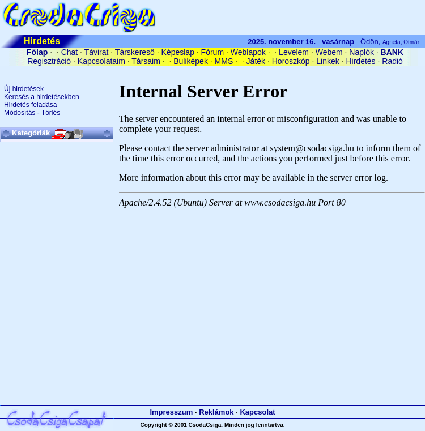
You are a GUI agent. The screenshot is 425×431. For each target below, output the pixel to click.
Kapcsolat (257, 412)
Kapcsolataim (101, 61)
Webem (329, 52)
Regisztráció (49, 61)
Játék (255, 61)
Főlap (37, 52)
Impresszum (171, 412)
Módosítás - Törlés (32, 113)
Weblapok (248, 52)
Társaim (145, 61)
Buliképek (190, 61)
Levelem (294, 52)
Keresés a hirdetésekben (41, 97)
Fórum (212, 52)
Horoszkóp (291, 61)
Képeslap (178, 52)
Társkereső (135, 52)
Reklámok (216, 412)
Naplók (361, 52)
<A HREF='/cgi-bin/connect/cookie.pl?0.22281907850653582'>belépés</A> (212, 72)
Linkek (327, 61)
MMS (224, 61)
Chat (69, 52)
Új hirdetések (24, 89)
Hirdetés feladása (30, 105)
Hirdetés (360, 61)
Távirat (96, 52)
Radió (392, 61)
